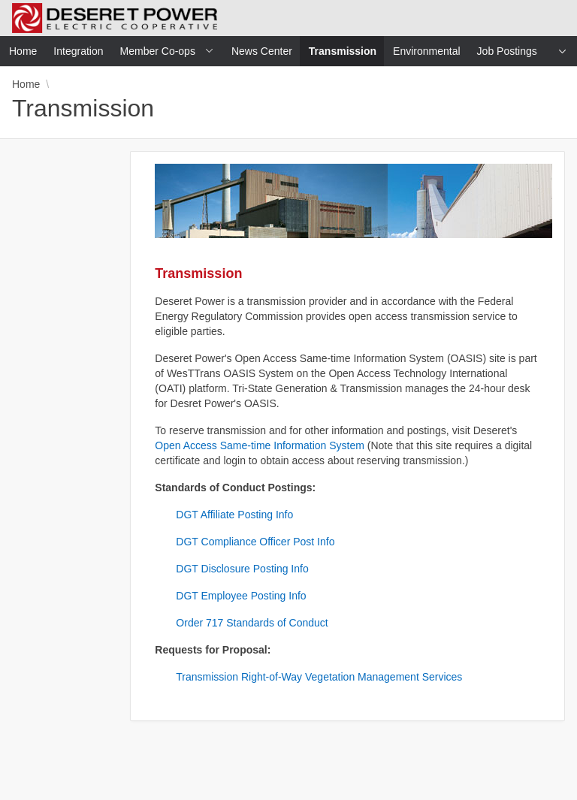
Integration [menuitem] (78, 51)
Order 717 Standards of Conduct (252, 623)
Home (26, 84)
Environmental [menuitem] (427, 51)
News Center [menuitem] (261, 51)
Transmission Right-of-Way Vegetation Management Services (319, 677)
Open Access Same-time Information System (259, 445)
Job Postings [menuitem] (507, 51)
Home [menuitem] (23, 51)
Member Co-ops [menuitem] (157, 51)
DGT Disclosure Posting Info (242, 569)
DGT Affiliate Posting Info (234, 515)
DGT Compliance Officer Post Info (255, 542)
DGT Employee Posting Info (241, 596)
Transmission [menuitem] (347, 50)
